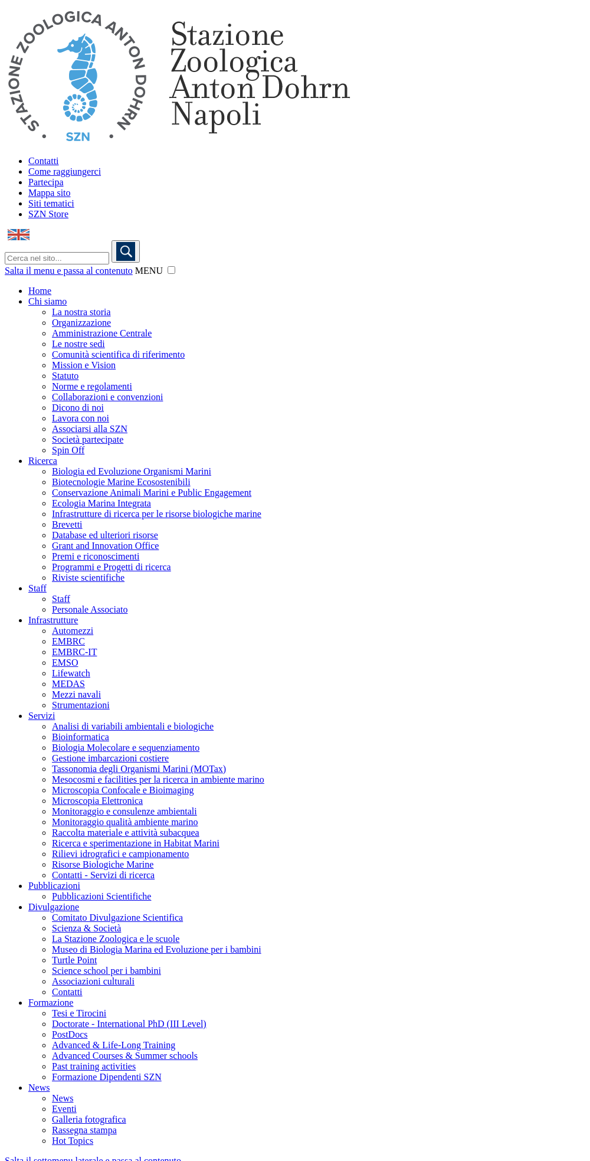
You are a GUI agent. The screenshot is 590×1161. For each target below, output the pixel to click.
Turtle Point (74, 960)
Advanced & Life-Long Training (113, 1045)
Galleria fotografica (89, 1119)
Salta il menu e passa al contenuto (69, 271)
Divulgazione (53, 907)
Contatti (43, 161)
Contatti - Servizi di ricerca (103, 875)
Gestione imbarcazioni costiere (110, 758)
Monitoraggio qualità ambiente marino (125, 822)
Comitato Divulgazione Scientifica (117, 918)
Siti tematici (51, 203)
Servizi (41, 716)
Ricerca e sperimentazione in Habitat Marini (135, 843)
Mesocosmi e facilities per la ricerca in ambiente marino (158, 779)
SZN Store (48, 214)
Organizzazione (81, 323)
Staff (37, 588)
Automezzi (72, 631)
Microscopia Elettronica (97, 801)
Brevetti (67, 524)
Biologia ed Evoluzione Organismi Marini (131, 471)
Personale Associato (89, 609)
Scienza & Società (86, 928)
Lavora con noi (80, 418)
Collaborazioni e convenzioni (107, 397)
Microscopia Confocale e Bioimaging (123, 790)
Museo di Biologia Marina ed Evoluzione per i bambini (156, 949)
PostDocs (69, 1034)
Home (39, 291)
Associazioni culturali (93, 981)
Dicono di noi (78, 408)
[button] (171, 270)
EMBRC (68, 641)
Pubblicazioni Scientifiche (101, 896)
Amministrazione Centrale (102, 333)
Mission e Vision (84, 365)
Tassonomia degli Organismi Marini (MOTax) (139, 769)
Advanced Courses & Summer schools (125, 1056)
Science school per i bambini (106, 971)
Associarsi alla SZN (89, 429)
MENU (149, 271)
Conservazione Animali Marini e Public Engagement (151, 493)
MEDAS (68, 684)
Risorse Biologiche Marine (102, 864)
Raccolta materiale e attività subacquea (125, 833)
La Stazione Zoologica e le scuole (115, 939)
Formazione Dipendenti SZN (107, 1077)
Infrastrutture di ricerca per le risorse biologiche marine (156, 514)
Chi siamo (47, 301)
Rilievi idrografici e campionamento (120, 854)
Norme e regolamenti (92, 386)
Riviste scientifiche (88, 578)
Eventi (64, 1109)
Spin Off (68, 450)
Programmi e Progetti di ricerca (111, 567)
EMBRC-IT (74, 652)
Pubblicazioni (54, 886)
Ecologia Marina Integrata (101, 503)
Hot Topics (72, 1141)
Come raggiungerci (64, 171)
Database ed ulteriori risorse (105, 535)
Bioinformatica (80, 737)
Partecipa (46, 182)
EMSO (65, 663)
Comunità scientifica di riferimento (118, 354)
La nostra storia (81, 312)
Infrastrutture (53, 620)
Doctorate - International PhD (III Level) (129, 1024)
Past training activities (94, 1066)
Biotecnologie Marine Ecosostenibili (121, 482)
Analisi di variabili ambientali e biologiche (133, 726)
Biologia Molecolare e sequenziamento (125, 748)
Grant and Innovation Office (105, 546)
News (39, 1087)
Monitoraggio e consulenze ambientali (124, 811)
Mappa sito (49, 193)
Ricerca (42, 461)
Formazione (50, 1003)
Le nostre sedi (78, 344)
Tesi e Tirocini (79, 1013)
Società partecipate (87, 439)
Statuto (65, 376)
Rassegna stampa (84, 1130)
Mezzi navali (76, 694)
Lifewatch (71, 673)
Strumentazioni (81, 705)
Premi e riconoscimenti (95, 556)
